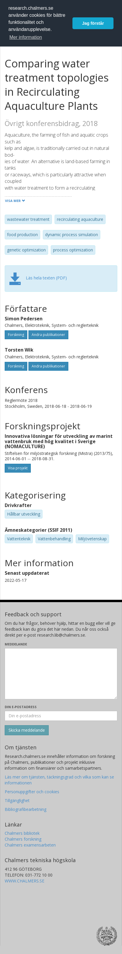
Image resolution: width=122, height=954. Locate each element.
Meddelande (16, 644)
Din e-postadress (21, 707)
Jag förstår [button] (93, 23)
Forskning (16, 334)
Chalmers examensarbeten (30, 845)
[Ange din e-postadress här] (61, 716)
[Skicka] (27, 730)
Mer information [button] (25, 37)
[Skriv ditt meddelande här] (61, 673)
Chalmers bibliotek (22, 833)
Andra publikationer (48, 334)
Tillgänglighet (17, 800)
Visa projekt (18, 468)
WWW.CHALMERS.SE (24, 881)
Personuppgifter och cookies (32, 791)
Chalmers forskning (23, 839)
